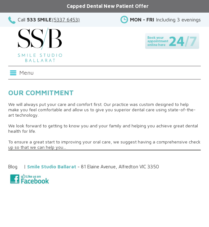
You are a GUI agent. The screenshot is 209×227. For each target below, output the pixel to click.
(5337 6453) (66, 19)
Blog (12, 166)
